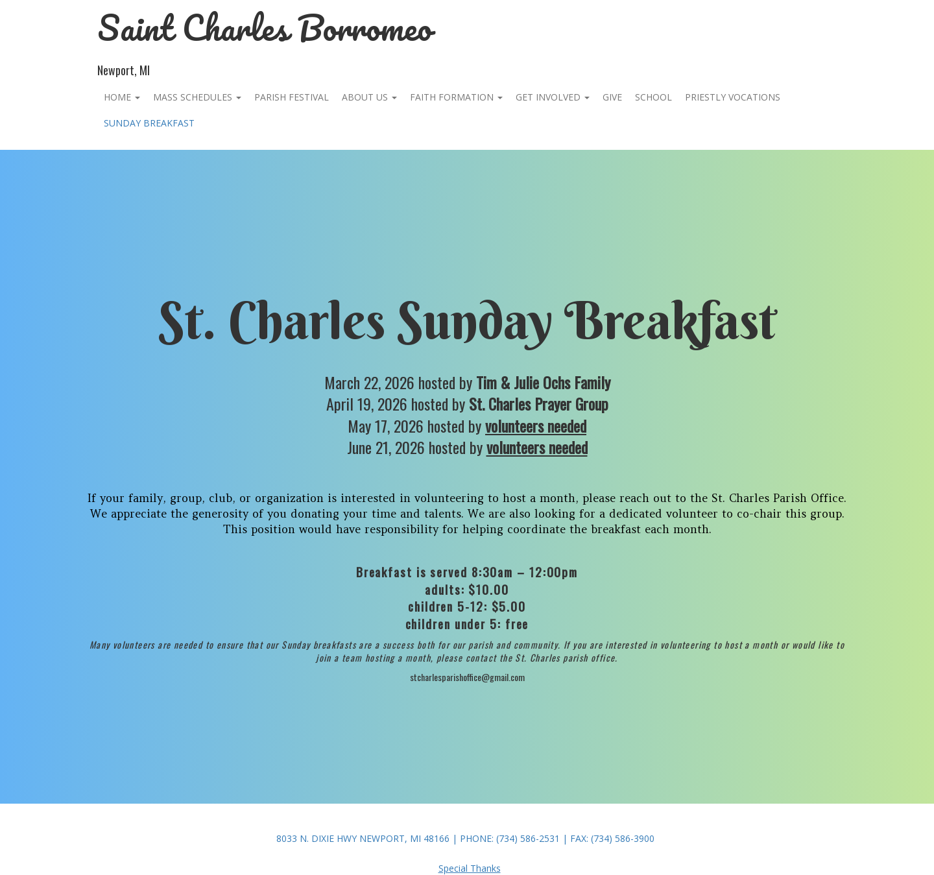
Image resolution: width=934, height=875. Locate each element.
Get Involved (553, 97)
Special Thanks (469, 868)
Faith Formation (456, 97)
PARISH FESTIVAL (291, 97)
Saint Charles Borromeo (264, 27)
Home (122, 97)
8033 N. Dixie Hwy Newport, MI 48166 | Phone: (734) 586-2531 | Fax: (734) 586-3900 (465, 838)
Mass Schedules (197, 97)
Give (612, 97)
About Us (369, 97)
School (653, 97)
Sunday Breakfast (149, 123)
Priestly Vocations (732, 97)
